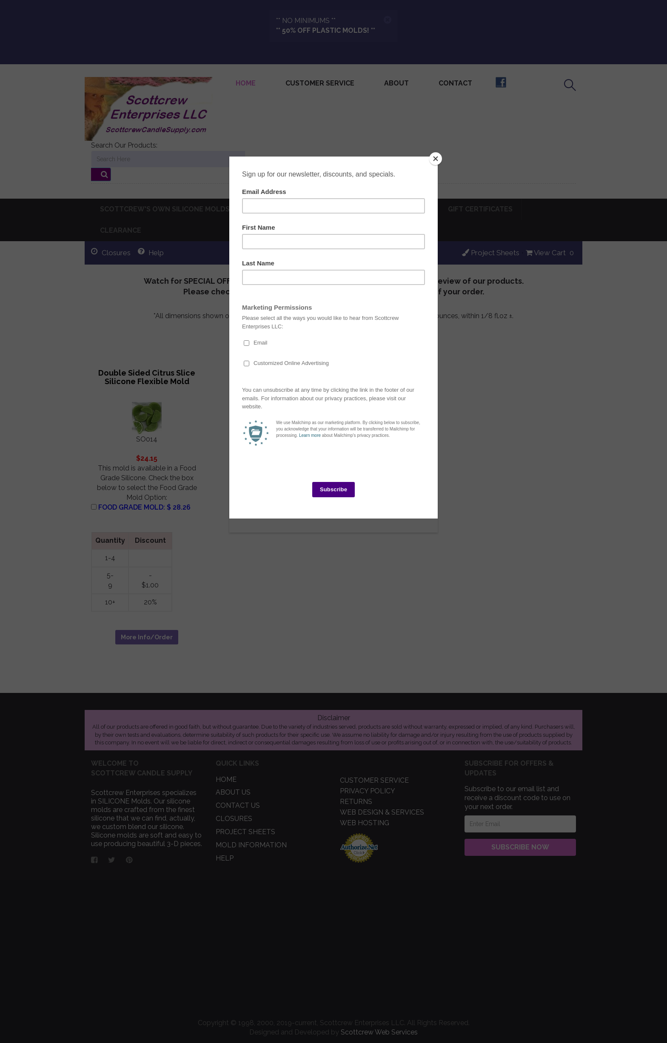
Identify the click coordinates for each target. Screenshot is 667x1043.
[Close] (435, 158)
